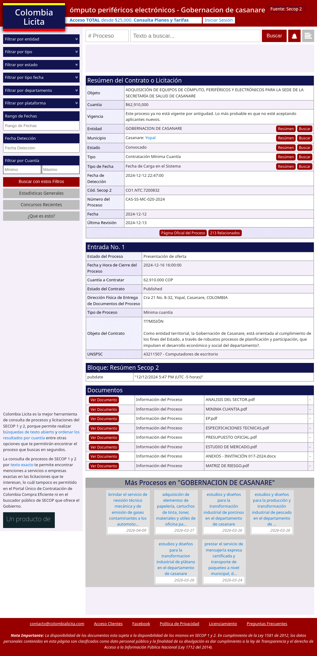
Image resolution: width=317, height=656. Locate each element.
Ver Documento (104, 399)
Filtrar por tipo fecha (24, 77)
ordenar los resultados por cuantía (41, 434)
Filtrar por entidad (22, 39)
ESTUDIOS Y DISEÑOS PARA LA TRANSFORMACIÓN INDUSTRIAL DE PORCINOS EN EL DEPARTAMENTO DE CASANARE (224, 509)
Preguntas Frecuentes (267, 623)
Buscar (304, 128)
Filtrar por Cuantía (22, 160)
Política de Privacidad (179, 623)
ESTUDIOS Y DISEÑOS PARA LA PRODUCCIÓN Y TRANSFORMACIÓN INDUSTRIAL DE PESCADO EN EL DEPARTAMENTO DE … (272, 509)
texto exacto (22, 464)
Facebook (141, 623)
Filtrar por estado (21, 64)
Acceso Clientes (108, 623)
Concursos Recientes (41, 204)
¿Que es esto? (41, 216)
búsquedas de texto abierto (28, 431)
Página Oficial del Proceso (183, 232)
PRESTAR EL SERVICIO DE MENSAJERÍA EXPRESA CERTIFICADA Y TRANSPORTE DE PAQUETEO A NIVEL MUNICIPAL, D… (224, 558)
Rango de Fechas (21, 116)
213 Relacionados (225, 232)
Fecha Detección (20, 138)
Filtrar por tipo (18, 51)
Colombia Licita (34, 16)
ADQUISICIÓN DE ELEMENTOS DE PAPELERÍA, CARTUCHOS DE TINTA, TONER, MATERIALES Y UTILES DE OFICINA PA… (175, 509)
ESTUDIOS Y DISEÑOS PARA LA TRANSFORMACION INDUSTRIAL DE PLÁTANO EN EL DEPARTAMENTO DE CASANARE (176, 558)
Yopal (150, 137)
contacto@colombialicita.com (57, 623)
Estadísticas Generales (41, 193)
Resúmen (286, 128)
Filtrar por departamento (28, 90)
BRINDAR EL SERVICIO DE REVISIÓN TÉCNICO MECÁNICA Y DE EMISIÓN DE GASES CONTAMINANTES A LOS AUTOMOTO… (127, 509)
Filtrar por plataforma (25, 103)
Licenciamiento (223, 623)
